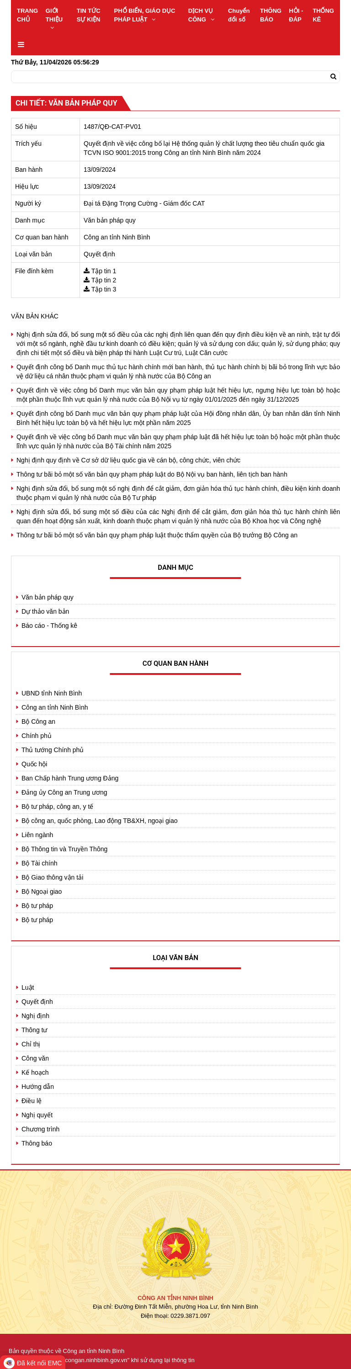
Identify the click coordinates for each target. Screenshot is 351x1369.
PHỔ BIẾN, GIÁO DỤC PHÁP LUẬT (145, 15)
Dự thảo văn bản (45, 611)
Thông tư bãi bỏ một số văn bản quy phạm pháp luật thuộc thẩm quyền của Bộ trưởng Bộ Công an (157, 535)
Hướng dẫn (37, 1086)
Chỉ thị (30, 1044)
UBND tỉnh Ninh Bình (51, 693)
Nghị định (35, 1015)
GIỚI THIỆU (54, 19)
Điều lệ (31, 1100)
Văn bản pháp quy (47, 597)
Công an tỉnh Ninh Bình (54, 707)
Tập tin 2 (104, 280)
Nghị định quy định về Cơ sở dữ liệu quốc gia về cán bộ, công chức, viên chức (128, 460)
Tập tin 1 (104, 271)
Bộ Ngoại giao (41, 891)
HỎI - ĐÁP (296, 15)
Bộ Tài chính (39, 863)
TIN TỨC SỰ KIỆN (89, 15)
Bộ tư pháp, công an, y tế (57, 806)
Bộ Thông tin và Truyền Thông (64, 849)
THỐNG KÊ (323, 15)
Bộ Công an (38, 721)
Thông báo (36, 1143)
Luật (27, 987)
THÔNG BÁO (271, 15)
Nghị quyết (37, 1115)
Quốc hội (34, 764)
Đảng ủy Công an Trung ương (64, 792)
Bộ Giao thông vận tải (52, 877)
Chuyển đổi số (239, 15)
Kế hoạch (35, 1072)
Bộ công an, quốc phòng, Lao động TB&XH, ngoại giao (99, 820)
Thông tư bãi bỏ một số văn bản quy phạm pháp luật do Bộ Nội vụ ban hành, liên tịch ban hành (151, 474)
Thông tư (34, 1030)
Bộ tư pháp (37, 905)
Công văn (35, 1058)
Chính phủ (36, 735)
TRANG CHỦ (27, 15)
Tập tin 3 (104, 289)
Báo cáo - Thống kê (49, 625)
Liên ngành (37, 834)
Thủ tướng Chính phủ (52, 749)
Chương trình (40, 1129)
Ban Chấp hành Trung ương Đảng (69, 778)
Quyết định (37, 1001)
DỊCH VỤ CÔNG (201, 15)
